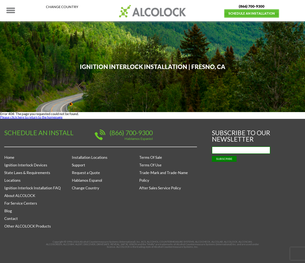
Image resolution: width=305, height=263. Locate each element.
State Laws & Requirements (27, 172)
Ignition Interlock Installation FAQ (32, 188)
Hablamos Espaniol (139, 138)
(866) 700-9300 (251, 6)
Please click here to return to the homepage (31, 117)
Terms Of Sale (150, 157)
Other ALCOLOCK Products (27, 226)
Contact (11, 218)
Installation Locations (89, 157)
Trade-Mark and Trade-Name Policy (163, 176)
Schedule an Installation (251, 13)
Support (78, 165)
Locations (12, 180)
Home (9, 157)
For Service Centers (20, 203)
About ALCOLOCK (19, 195)
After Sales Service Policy (160, 188)
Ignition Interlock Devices (25, 165)
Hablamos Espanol (87, 180)
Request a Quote (86, 172)
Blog (8, 210)
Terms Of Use (150, 165)
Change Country (62, 7)
